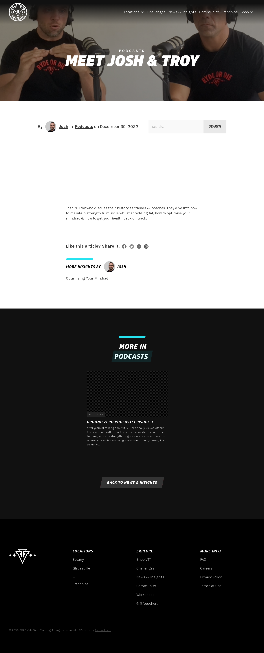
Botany (78, 559)
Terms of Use (210, 586)
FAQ (203, 559)
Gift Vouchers (147, 603)
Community (209, 12)
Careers (206, 568)
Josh (63, 126)
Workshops (145, 595)
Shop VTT (143, 559)
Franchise (230, 12)
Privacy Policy (211, 577)
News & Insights (182, 12)
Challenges (156, 12)
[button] (134, 12)
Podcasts (84, 126)
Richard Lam (103, 630)
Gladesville (81, 568)
